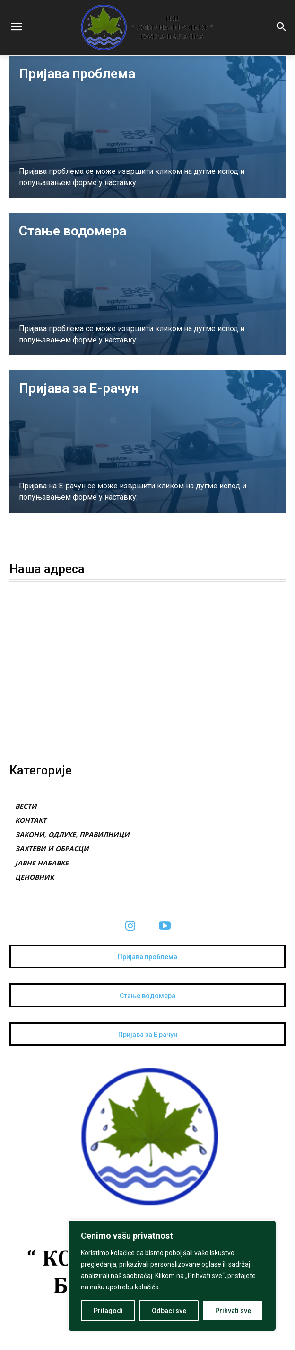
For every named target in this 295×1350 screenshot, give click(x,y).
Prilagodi (108, 1310)
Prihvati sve (233, 1310)
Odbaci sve (169, 1310)
